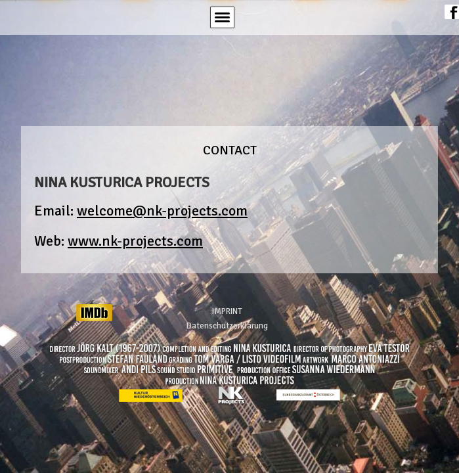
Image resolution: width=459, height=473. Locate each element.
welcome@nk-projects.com (162, 210)
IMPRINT (227, 311)
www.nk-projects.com (135, 241)
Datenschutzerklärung (227, 326)
